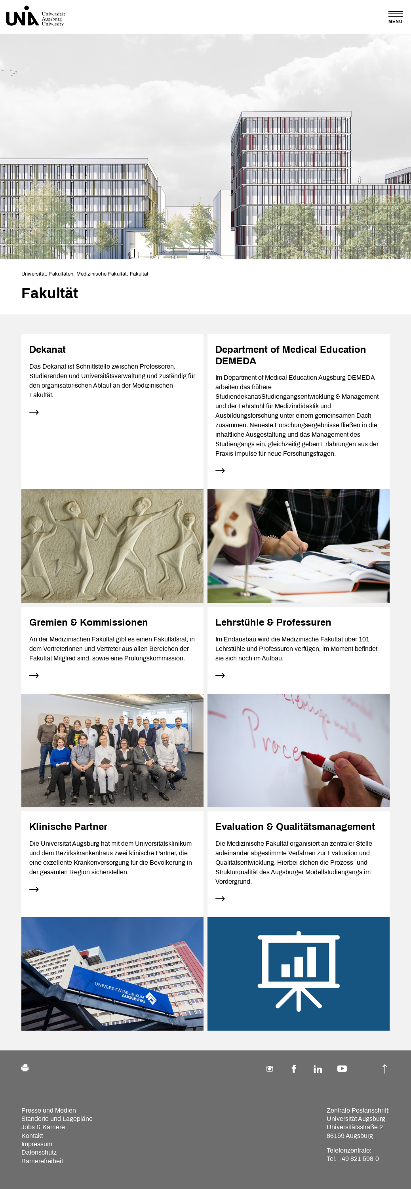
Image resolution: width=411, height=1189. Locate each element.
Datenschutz (39, 1152)
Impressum (36, 1144)
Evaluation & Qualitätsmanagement (295, 827)
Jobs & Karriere (43, 1127)
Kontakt (32, 1135)
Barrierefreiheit (42, 1161)
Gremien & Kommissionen (88, 622)
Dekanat (47, 349)
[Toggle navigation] (395, 17)
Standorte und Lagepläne (57, 1118)
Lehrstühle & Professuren (273, 622)
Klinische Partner (68, 827)
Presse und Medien (48, 1110)
